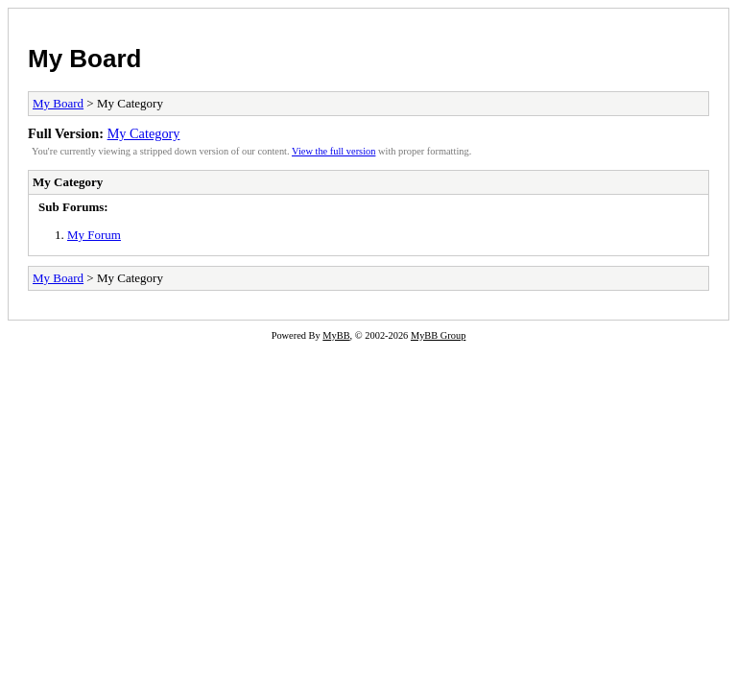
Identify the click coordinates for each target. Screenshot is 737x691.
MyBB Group (438, 335)
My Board (84, 58)
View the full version (333, 151)
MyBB (335, 335)
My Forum (94, 234)
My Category (143, 133)
